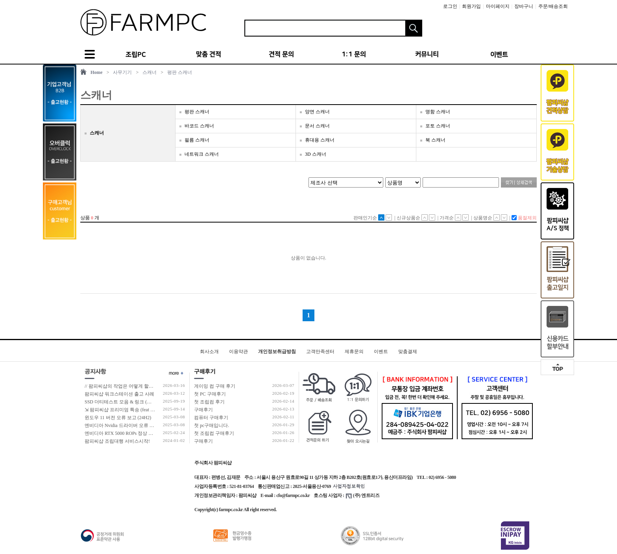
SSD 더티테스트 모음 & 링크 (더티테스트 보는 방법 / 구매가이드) (153, 402)
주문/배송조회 (553, 6)
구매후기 (203, 409)
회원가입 (471, 6)
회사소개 (209, 351)
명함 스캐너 (437, 111)
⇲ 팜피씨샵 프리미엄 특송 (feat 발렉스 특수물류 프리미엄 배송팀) (153, 409)
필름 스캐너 (197, 140)
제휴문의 (354, 351)
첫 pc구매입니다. (211, 425)
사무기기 (122, 72)
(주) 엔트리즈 (362, 495)
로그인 (450, 6)
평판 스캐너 (179, 72)
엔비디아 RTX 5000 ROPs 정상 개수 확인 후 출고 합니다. (143, 433)
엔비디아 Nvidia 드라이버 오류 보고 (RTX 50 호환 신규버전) (147, 425)
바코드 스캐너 (199, 126)
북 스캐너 (435, 140)
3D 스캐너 (315, 154)
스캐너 (149, 72)
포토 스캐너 (437, 126)
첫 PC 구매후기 (210, 394)
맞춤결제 (407, 351)
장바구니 (523, 6)
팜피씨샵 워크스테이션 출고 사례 (119, 394)
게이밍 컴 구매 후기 (214, 386)
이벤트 (381, 351)
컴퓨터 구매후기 (211, 417)
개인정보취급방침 (277, 351)
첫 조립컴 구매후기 (214, 433)
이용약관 (238, 351)
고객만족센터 (320, 351)
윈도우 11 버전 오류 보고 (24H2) (118, 417)
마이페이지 (498, 6)
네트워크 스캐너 (202, 154)
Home (97, 72)
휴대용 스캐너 (319, 140)
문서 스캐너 (317, 126)
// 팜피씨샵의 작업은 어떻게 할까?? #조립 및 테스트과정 (143, 386)
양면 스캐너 (317, 111)
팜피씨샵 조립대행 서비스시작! (117, 441)
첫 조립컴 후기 (209, 402)
